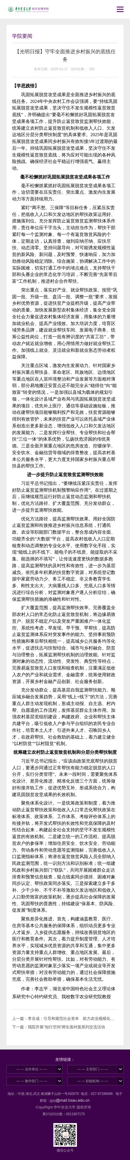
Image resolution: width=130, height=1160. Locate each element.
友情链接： (65, 1059)
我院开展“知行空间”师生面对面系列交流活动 (66, 1027)
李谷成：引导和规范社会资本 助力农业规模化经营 (73, 1018)
